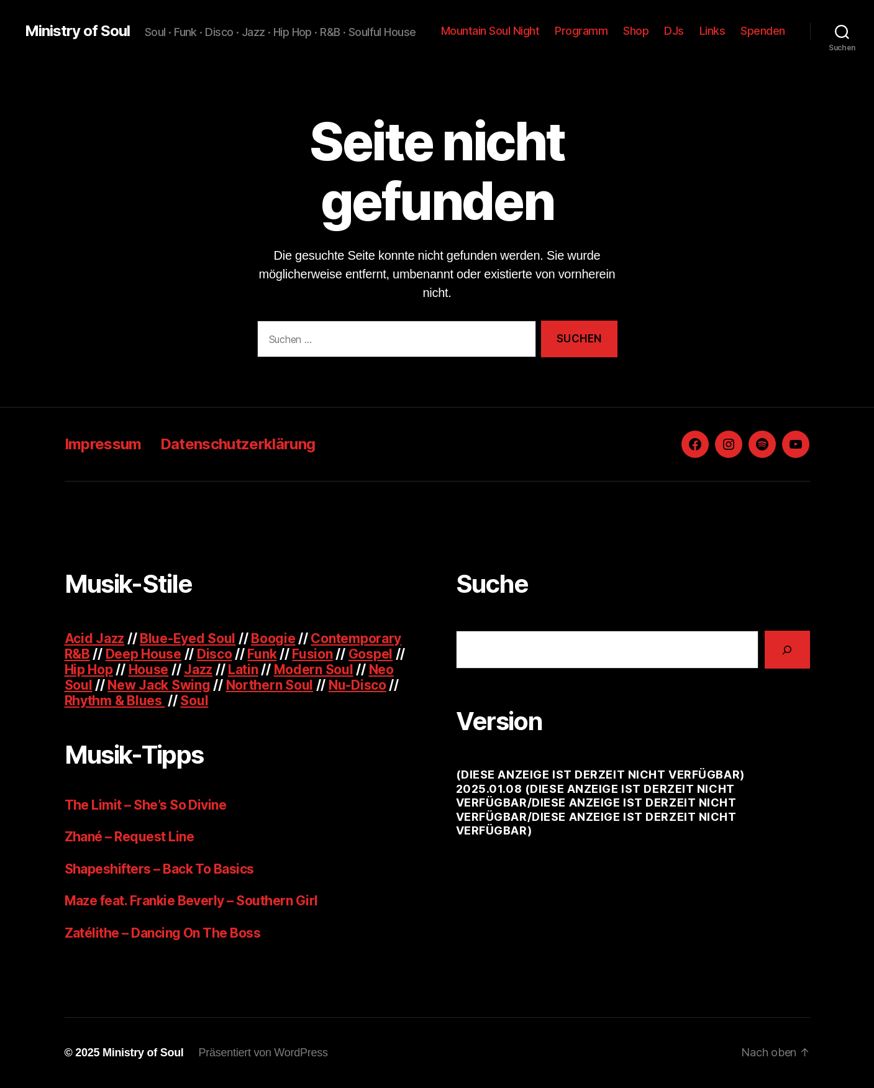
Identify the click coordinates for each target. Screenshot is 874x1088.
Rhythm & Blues (115, 700)
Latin (243, 669)
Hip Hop (89, 669)
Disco (214, 654)
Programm (581, 30)
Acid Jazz (95, 638)
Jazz (198, 669)
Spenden (762, 30)
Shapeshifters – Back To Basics (159, 869)
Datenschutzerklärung (238, 444)
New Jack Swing (158, 685)
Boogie (273, 638)
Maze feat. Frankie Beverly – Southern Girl (191, 900)
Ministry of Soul (77, 31)
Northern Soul (270, 685)
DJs (674, 30)
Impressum (103, 444)
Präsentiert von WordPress (263, 1052)
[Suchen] (787, 650)
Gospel (370, 654)
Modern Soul (313, 669)
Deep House (143, 654)
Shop (636, 30)
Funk (261, 654)
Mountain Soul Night (490, 30)
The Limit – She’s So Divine (146, 805)
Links (712, 30)
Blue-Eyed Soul (187, 638)
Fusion (312, 654)
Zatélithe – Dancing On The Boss (163, 933)
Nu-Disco (357, 685)
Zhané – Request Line (129, 836)
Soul (194, 700)
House (149, 669)
